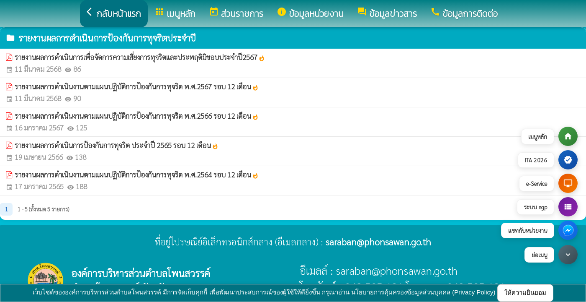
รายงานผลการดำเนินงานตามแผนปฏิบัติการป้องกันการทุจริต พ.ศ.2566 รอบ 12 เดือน (137, 115)
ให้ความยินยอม (525, 292)
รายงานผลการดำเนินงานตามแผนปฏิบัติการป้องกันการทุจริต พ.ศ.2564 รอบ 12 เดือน (137, 174)
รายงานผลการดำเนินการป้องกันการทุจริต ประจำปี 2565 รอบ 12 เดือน (116, 145)
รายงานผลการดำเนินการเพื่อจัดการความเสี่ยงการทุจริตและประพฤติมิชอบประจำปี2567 (140, 57)
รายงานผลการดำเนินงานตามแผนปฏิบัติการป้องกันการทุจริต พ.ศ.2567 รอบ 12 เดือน (137, 86)
